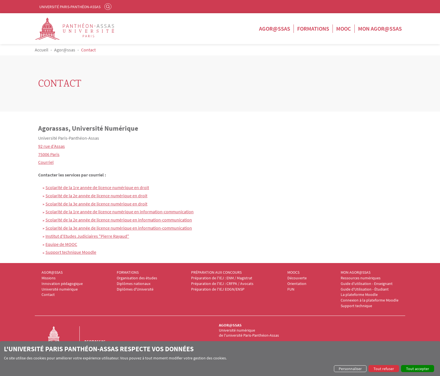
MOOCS (293, 272)
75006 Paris (48, 154)
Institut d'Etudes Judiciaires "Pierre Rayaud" (87, 236)
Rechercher (108, 6)
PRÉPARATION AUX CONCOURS (216, 272)
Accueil (41, 50)
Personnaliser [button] (350, 368)
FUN (290, 289)
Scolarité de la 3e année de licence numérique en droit (96, 204)
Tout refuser (383, 368)
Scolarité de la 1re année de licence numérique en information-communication (119, 211)
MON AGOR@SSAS (355, 272)
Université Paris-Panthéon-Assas (69, 7)
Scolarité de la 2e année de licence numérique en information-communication (118, 220)
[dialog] (220, 358)
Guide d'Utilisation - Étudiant (365, 289)
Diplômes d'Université (135, 289)
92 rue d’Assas (51, 146)
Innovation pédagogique (62, 283)
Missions (49, 278)
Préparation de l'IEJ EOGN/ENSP (217, 289)
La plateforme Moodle (359, 294)
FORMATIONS (128, 272)
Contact (48, 294)
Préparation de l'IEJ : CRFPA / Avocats (222, 283)
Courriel (46, 162)
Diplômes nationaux (133, 283)
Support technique (356, 305)
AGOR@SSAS (52, 272)
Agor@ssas (274, 28)
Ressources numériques (361, 278)
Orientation (296, 283)
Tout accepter (417, 368)
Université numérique (60, 289)
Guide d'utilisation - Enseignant (367, 283)
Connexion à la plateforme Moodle (369, 300)
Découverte (297, 278)
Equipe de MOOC (61, 244)
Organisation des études (137, 278)
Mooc (343, 28)
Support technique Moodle (70, 252)
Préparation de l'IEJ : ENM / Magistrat (221, 278)
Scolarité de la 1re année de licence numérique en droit (97, 187)
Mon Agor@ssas (380, 28)
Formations (313, 28)
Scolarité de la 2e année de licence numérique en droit (96, 195)
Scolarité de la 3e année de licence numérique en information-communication (118, 228)
